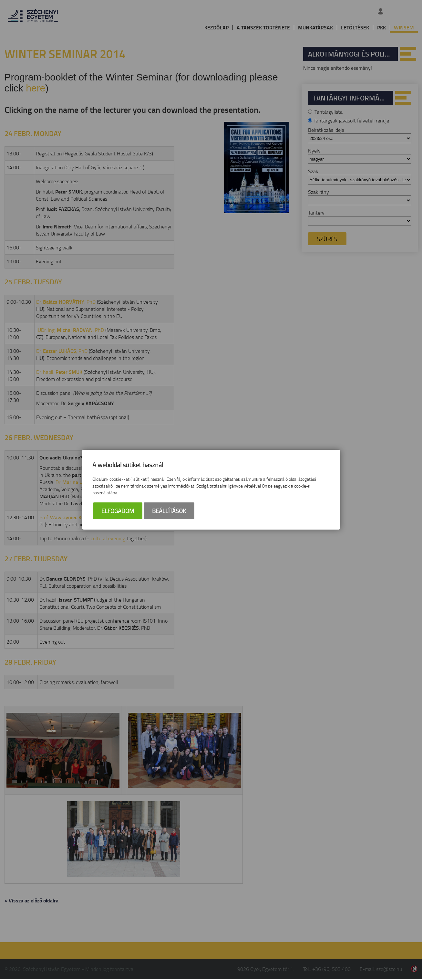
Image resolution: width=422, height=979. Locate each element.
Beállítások (169, 511)
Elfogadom (117, 511)
